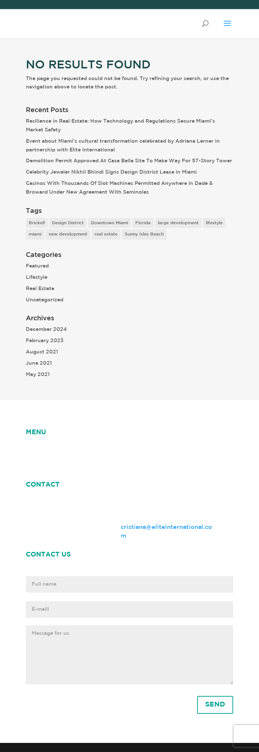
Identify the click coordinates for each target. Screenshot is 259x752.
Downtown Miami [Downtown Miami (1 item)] (109, 223)
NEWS (61, 449)
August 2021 (42, 352)
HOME (35, 449)
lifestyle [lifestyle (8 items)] (214, 223)
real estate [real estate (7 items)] (106, 234)
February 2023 (45, 341)
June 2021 (39, 363)
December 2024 (46, 329)
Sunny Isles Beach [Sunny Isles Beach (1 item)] (144, 234)
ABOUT (90, 449)
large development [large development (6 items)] (178, 223)
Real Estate (40, 288)
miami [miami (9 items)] (35, 234)
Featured (37, 266)
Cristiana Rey (128, 449)
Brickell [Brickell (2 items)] (37, 223)
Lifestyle (36, 277)
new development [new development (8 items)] (68, 234)
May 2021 (38, 374)
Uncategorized (44, 300)
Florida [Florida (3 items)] (143, 223)
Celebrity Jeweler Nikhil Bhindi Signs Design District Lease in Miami (111, 172)
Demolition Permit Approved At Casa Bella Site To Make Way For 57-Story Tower (129, 161)
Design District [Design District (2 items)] (68, 223)
